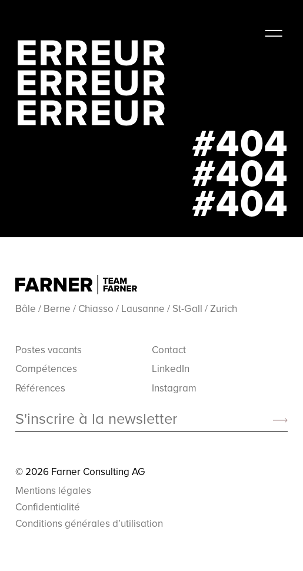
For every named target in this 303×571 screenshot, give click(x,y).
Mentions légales (53, 490)
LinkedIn (170, 368)
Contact (169, 349)
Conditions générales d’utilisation (89, 523)
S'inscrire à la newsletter (96, 419)
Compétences (46, 368)
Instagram (174, 387)
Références (40, 387)
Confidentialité (47, 506)
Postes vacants (48, 349)
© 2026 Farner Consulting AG (80, 471)
